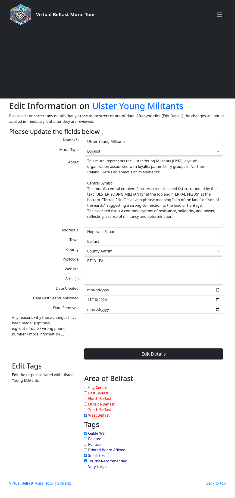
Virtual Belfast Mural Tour (31, 483)
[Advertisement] (117, 62)
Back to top (216, 483)
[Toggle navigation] (219, 14)
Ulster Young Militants (137, 106)
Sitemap (64, 483)
